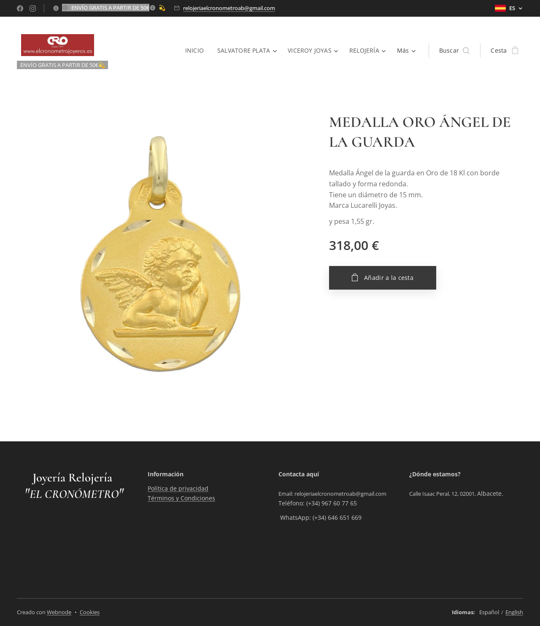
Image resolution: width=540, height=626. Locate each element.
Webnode (59, 612)
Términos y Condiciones (181, 498)
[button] (455, 50)
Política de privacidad (178, 489)
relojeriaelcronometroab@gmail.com (229, 8)
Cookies (90, 612)
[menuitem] (196, 50)
